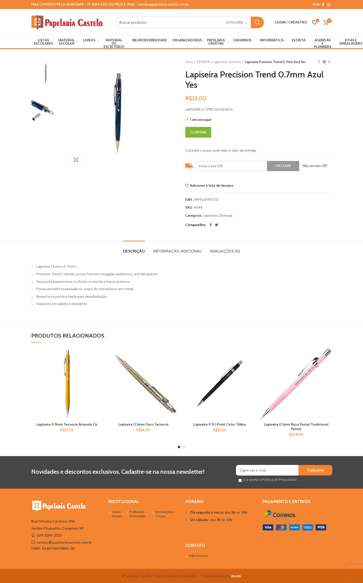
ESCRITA (203, 62)
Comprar (198, 132)
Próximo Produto (329, 62)
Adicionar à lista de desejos (211, 185)
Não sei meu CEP (314, 166)
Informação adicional (177, 251)
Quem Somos (117, 514)
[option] (46, 75)
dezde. (236, 576)
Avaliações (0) (225, 251)
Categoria (234, 22)
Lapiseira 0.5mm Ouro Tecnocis (143, 424)
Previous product (319, 62)
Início (189, 62)
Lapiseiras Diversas (227, 62)
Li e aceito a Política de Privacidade (270, 479)
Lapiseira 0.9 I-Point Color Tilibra (219, 424)
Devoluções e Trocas (165, 514)
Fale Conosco (198, 556)
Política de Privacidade (137, 514)
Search (257, 22)
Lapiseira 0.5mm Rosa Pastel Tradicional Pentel (296, 426)
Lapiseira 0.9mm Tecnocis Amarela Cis (67, 424)
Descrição (134, 251)
